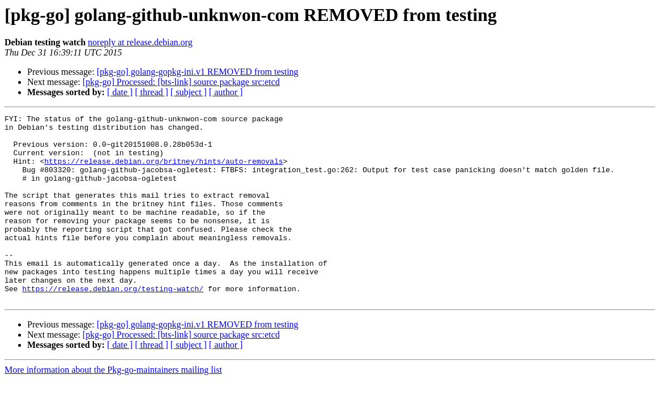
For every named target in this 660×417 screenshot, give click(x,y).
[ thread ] (151, 92)
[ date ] (120, 92)
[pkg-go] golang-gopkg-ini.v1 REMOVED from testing (198, 71)
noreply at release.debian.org (140, 42)
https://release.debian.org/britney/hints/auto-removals (163, 171)
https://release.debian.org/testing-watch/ (112, 324)
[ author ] (226, 92)
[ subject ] (189, 92)
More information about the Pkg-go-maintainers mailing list (113, 407)
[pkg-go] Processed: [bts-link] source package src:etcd (181, 82)
